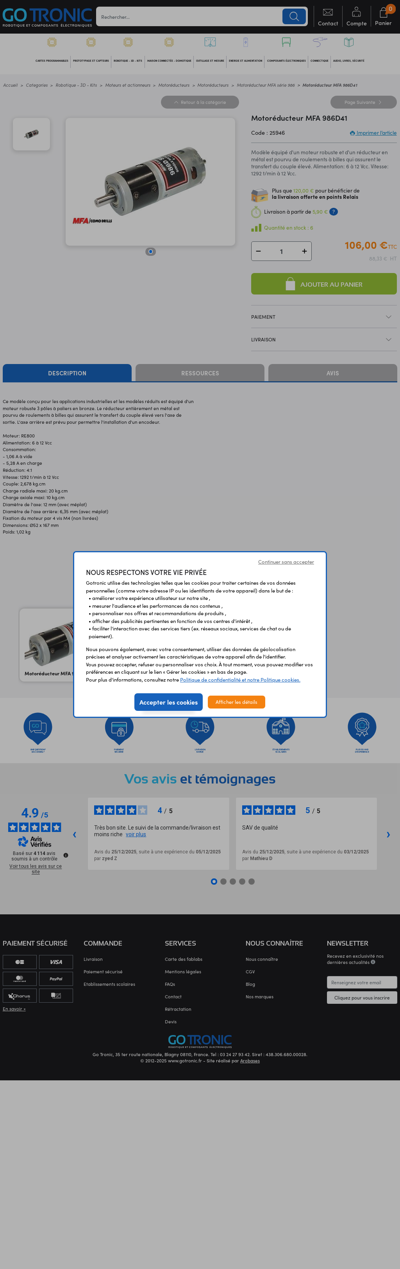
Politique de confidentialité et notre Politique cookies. (240, 679)
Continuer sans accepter (286, 561)
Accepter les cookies (168, 702)
